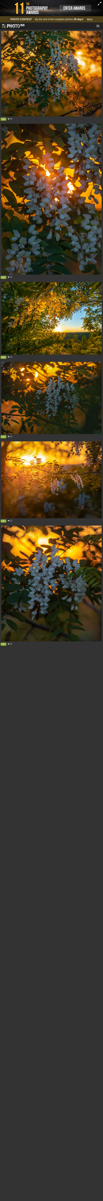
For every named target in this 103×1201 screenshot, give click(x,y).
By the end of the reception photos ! (51, 19)
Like (3, 119)
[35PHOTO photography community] (12, 26)
